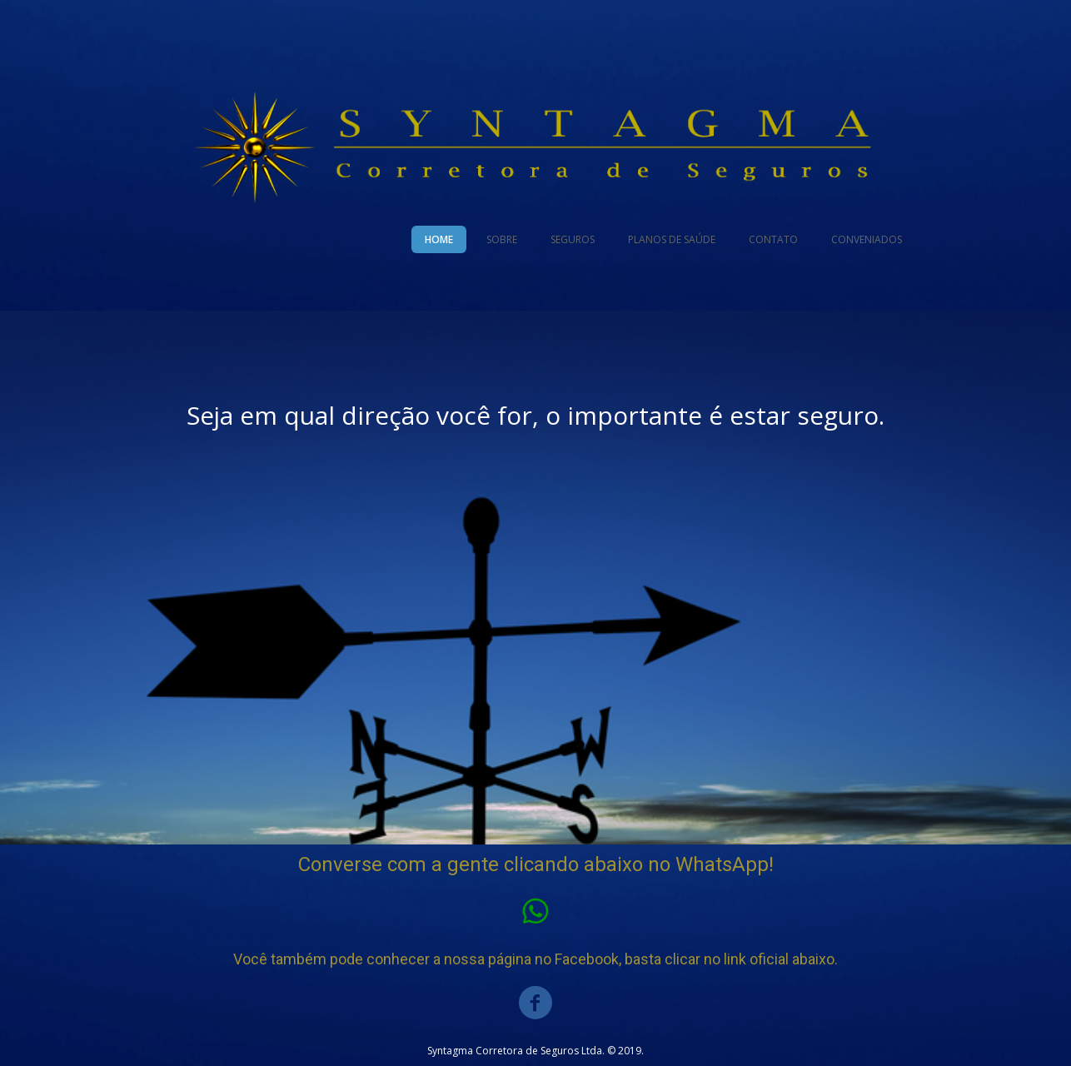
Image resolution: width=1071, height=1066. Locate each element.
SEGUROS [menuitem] (572, 239)
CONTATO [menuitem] (773, 239)
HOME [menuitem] (439, 239)
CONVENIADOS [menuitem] (866, 239)
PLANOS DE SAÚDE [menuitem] (671, 239)
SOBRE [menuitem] (501, 239)
